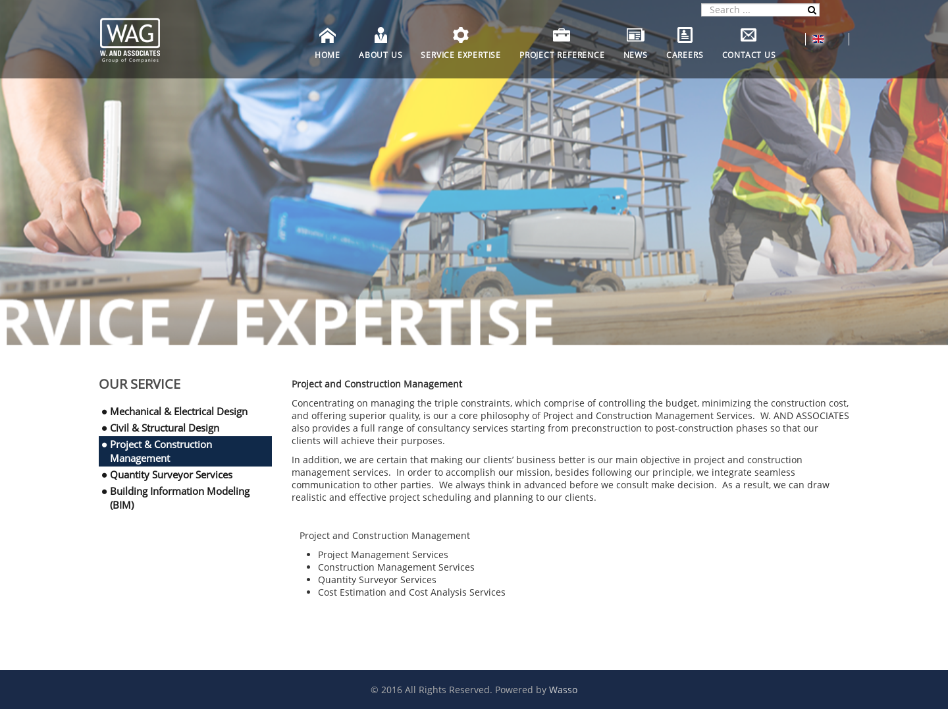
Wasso (563, 689)
